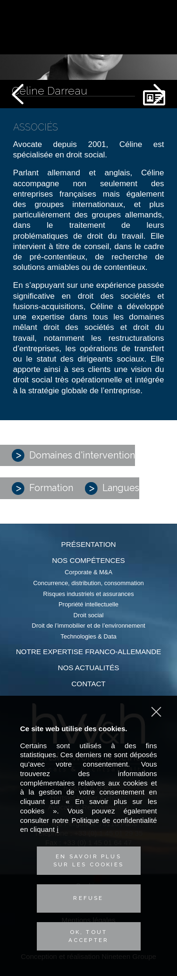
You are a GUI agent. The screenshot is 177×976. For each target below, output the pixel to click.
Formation (42, 488)
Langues (112, 488)
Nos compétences (88, 560)
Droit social (89, 615)
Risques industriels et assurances (88, 593)
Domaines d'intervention (73, 455)
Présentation (88, 544)
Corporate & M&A (88, 572)
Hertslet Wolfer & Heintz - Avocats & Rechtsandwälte (88, 28)
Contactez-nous (157, 38)
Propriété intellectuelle (88, 604)
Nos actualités (88, 668)
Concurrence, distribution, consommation (88, 583)
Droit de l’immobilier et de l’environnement (88, 625)
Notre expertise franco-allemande (88, 652)
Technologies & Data (88, 636)
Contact (88, 684)
